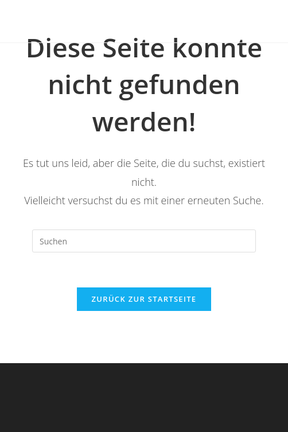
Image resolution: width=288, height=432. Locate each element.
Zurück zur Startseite (144, 299)
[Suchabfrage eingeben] (144, 240)
